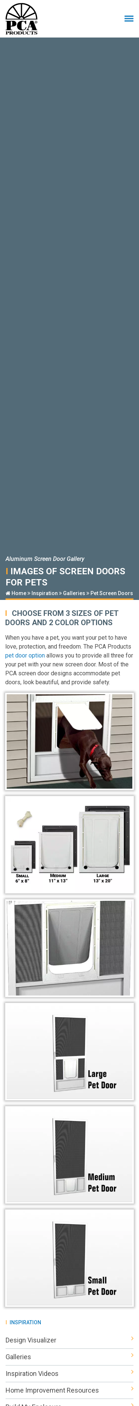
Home (16, 593)
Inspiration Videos (69, 1373)
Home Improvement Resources (69, 1390)
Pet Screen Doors (111, 593)
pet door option (25, 655)
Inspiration (45, 593)
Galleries (74, 593)
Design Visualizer (69, 1340)
